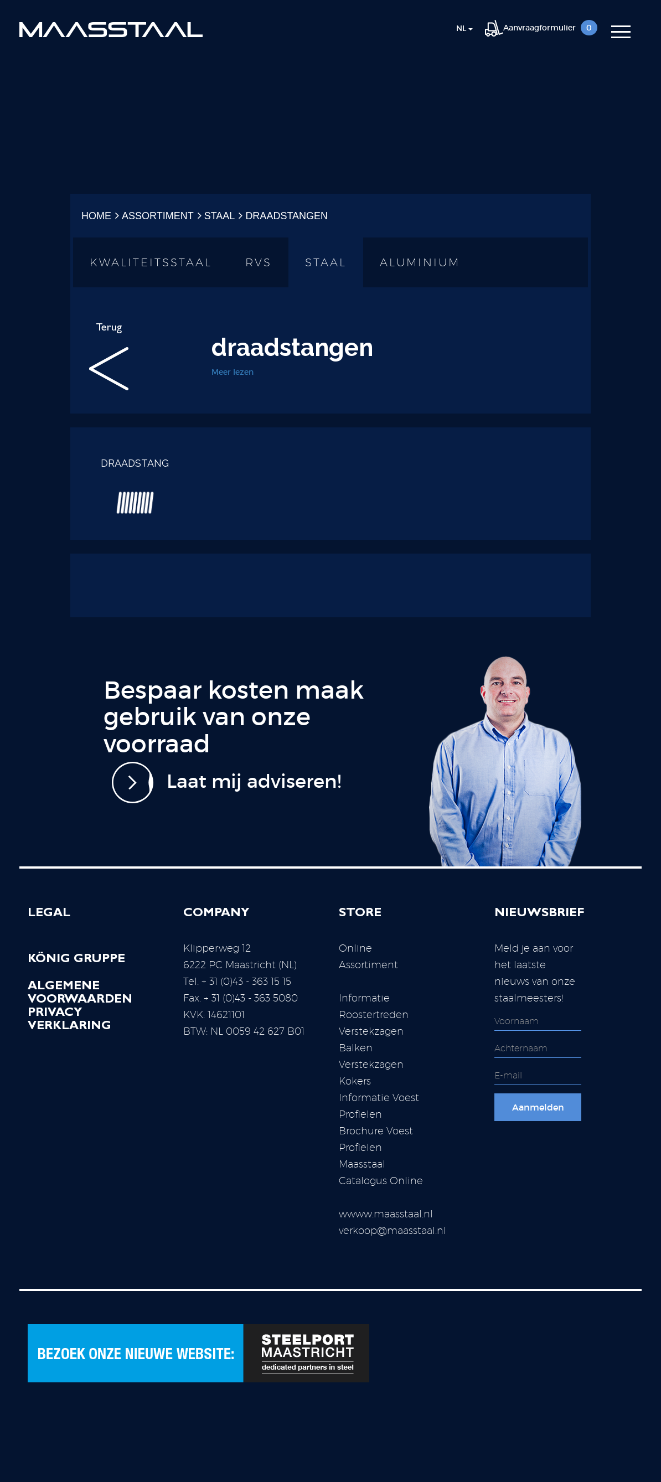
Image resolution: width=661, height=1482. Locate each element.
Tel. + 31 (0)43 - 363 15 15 (237, 981)
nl (464, 28)
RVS (258, 262)
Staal (219, 215)
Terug (108, 357)
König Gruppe (76, 960)
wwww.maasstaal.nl (386, 1214)
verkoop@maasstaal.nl (392, 1230)
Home (96, 215)
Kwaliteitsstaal (151, 262)
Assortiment (158, 215)
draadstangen (286, 215)
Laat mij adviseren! (226, 782)
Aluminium (420, 262)
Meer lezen (232, 372)
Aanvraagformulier (541, 28)
